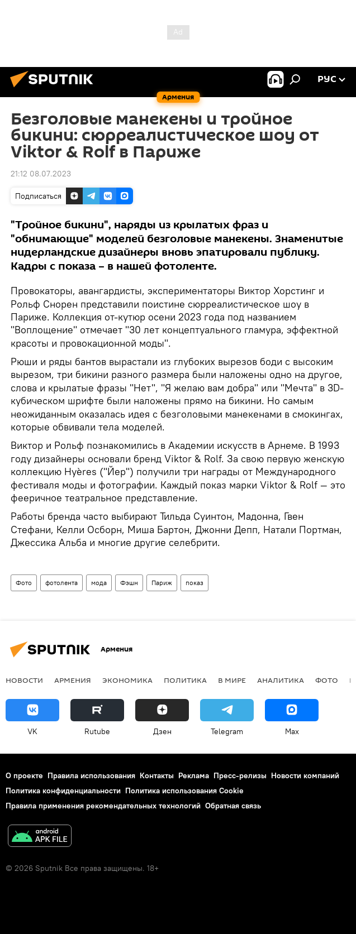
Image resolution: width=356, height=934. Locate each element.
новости (24, 680)
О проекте (24, 775)
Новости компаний (305, 775)
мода (99, 582)
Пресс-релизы (240, 775)
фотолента (61, 582)
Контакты (157, 775)
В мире (232, 680)
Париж (161, 582)
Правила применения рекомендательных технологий (103, 806)
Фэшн (129, 582)
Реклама (193, 775)
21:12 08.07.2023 (41, 174)
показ (194, 582)
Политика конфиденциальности (63, 790)
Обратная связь (233, 806)
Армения (72, 680)
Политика (185, 680)
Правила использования (91, 775)
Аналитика (280, 680)
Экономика (127, 680)
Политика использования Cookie (184, 790)
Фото (24, 582)
